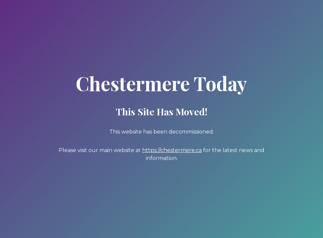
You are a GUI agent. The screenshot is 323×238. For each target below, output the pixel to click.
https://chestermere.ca (172, 150)
